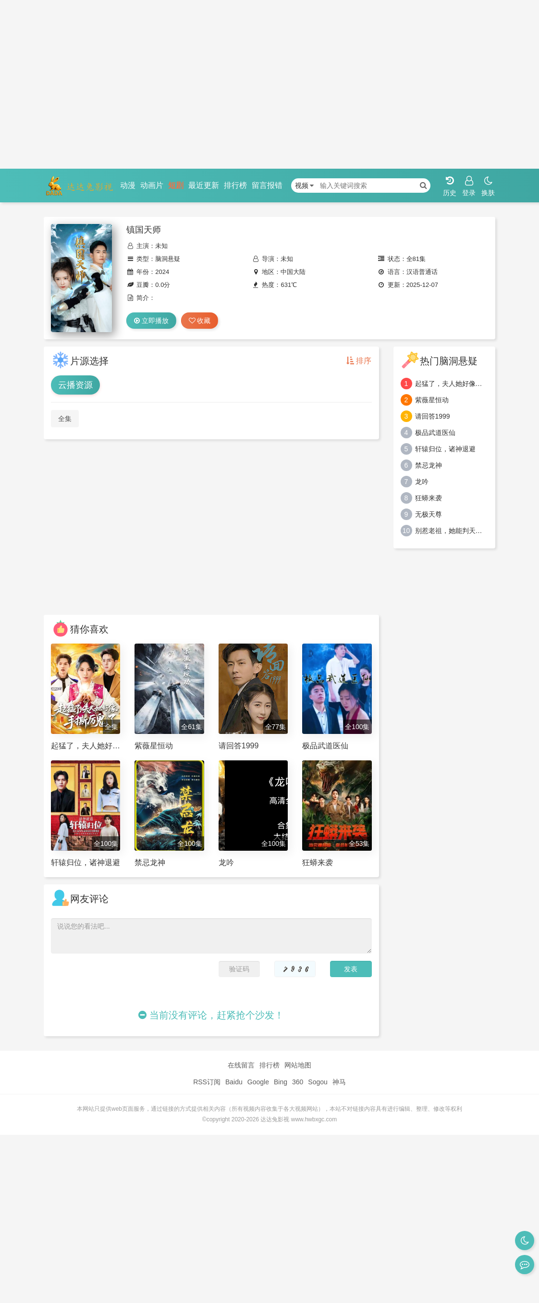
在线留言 (241, 1065)
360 (297, 1082)
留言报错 (267, 185)
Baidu (234, 1082)
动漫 (127, 185)
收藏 (200, 320)
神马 (339, 1082)
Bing (280, 1082)
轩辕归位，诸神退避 (445, 449)
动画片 (151, 185)
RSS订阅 (206, 1082)
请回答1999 (432, 416)
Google (258, 1082)
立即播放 (151, 320)
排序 (358, 361)
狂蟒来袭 (428, 498)
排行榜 (235, 185)
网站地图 (297, 1065)
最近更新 (203, 185)
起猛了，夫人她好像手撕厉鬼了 (452, 383)
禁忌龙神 (428, 465)
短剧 (176, 185)
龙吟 (422, 481)
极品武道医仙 (435, 432)
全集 (65, 418)
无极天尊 (428, 514)
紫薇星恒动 (432, 400)
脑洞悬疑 (167, 258)
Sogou (317, 1082)
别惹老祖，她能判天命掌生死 (452, 530)
